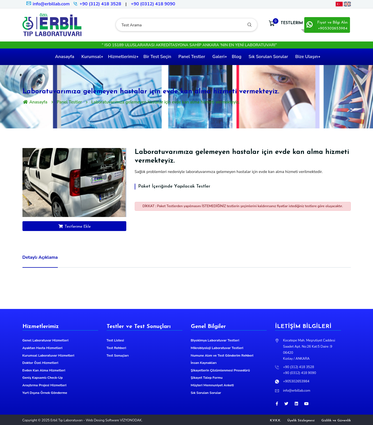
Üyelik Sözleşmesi (301, 420)
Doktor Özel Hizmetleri (40, 363)
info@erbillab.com (48, 4)
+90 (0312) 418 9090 (153, 4)
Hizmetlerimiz (122, 57)
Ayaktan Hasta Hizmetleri (42, 348)
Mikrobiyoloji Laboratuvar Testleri (217, 348)
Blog (236, 57)
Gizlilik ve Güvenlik (336, 420)
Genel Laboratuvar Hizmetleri (45, 340)
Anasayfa (64, 57)
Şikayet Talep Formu (207, 377)
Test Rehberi (116, 348)
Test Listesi (115, 340)
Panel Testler (192, 57)
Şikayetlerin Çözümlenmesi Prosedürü (220, 370)
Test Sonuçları (118, 355)
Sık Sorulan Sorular (268, 57)
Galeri (218, 57)
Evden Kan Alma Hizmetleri (43, 370)
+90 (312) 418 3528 (100, 4)
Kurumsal (91, 57)
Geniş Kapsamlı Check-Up (42, 377)
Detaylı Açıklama (40, 257)
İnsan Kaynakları (204, 363)
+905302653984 (296, 381)
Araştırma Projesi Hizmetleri (44, 385)
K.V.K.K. (275, 420)
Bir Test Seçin (157, 57)
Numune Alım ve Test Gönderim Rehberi (222, 355)
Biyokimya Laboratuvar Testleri (215, 340)
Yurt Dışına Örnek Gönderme (44, 393)
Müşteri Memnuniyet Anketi (212, 385)
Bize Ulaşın (306, 57)
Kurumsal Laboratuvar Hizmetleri (48, 355)
